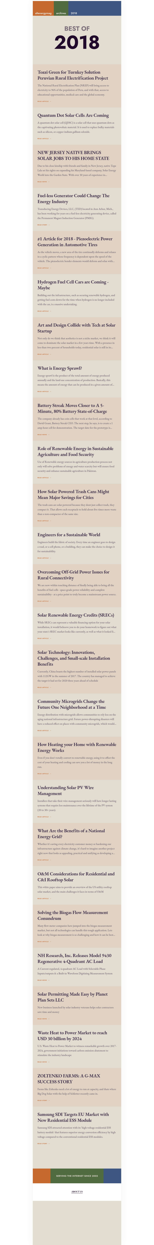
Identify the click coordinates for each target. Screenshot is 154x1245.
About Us (77, 1235)
